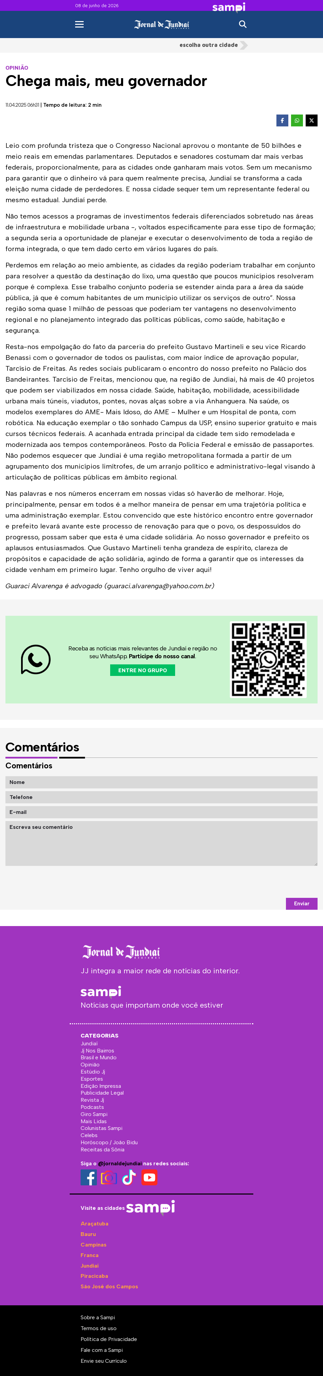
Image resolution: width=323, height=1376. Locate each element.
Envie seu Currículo (104, 1361)
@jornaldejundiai (120, 1163)
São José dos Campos (109, 1286)
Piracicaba (94, 1276)
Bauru (88, 1234)
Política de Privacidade (109, 1339)
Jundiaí (90, 1265)
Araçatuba (94, 1223)
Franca (90, 1255)
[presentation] (266, 882)
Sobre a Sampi (98, 1317)
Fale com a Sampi (102, 1350)
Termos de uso (99, 1328)
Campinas (93, 1244)
